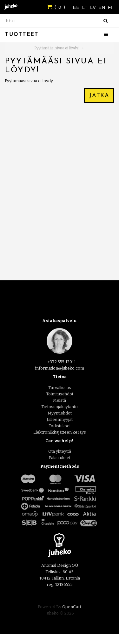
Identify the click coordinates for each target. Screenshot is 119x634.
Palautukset (59, 457)
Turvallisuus (59, 387)
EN (103, 7)
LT (85, 7)
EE (77, 7)
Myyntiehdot (60, 413)
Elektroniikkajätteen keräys (59, 432)
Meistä (59, 400)
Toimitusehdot (59, 394)
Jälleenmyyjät (60, 419)
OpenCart (71, 606)
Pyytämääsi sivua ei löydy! (56, 48)
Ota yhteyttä (59, 451)
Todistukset (60, 425)
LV (93, 7)
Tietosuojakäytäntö (59, 406)
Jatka (99, 96)
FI (110, 7)
